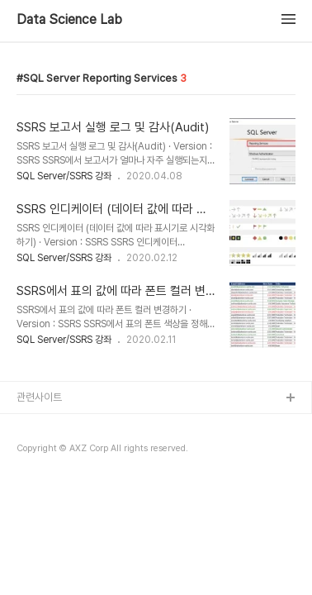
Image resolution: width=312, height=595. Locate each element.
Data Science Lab (69, 19)
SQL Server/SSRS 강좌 (64, 176)
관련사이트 (39, 397)
